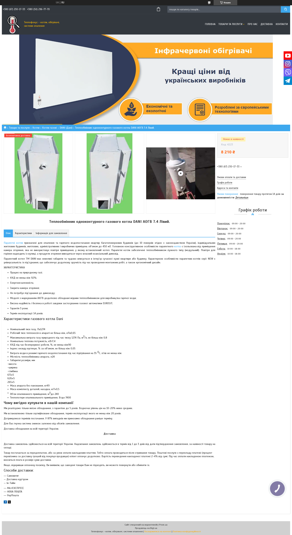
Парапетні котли (13, 242)
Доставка (267, 24)
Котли (35, 127)
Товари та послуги (230, 24)
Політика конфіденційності (187, 531)
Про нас (252, 24)
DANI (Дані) (66, 127)
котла (177, 246)
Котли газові (49, 127)
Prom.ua (163, 524)
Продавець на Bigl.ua (146, 528)
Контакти (282, 24)
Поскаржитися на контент (157, 531)
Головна (210, 24)
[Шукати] (285, 9)
